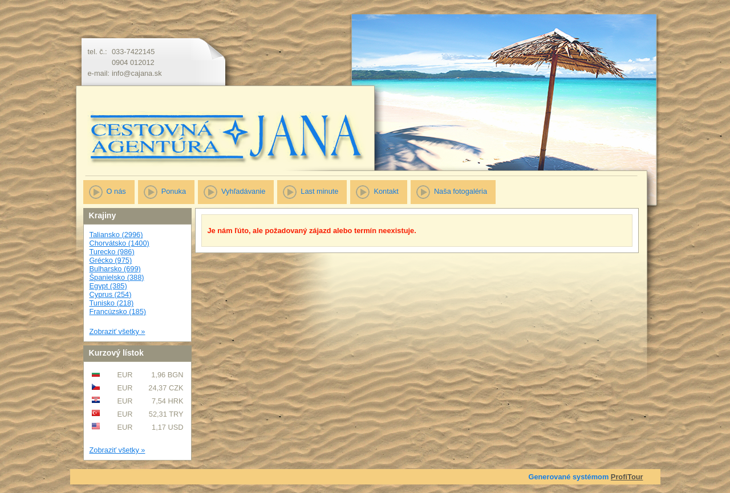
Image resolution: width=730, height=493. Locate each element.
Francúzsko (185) (118, 311)
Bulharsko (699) (115, 268)
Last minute (319, 191)
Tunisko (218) (112, 303)
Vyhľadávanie (243, 191)
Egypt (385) (108, 286)
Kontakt (386, 191)
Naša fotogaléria (460, 191)
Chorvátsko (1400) (119, 243)
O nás (116, 191)
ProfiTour (627, 476)
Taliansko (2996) (116, 234)
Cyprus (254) (111, 294)
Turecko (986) (112, 251)
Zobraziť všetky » (117, 331)
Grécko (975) (111, 260)
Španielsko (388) (117, 277)
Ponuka (173, 191)
